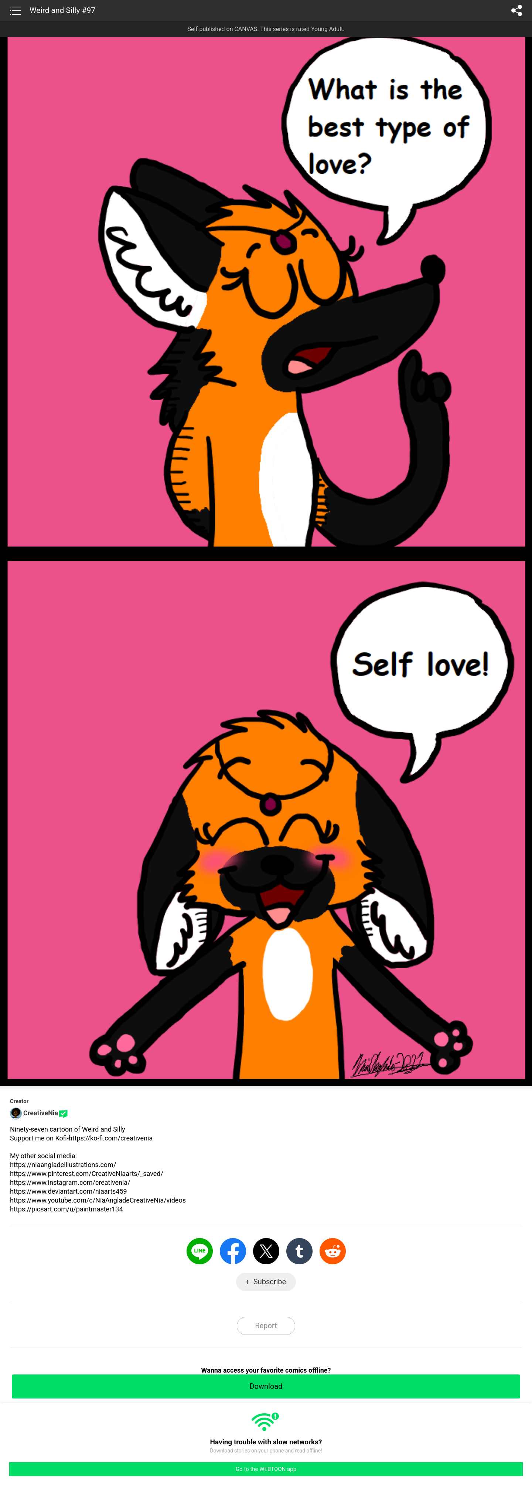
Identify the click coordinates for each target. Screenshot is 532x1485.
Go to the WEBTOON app (266, 1469)
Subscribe (269, 1281)
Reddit (333, 1251)
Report (266, 1325)
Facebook (233, 1251)
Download (265, 1386)
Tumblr (299, 1251)
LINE (200, 1251)
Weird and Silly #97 (62, 10)
